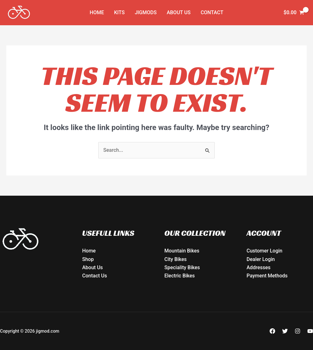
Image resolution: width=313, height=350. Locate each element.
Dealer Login (261, 259)
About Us (179, 12)
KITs (119, 12)
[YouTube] (310, 331)
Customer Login (264, 251)
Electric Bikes (179, 276)
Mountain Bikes (181, 251)
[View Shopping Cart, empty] (294, 12)
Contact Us (94, 276)
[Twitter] (285, 331)
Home (97, 12)
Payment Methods (267, 276)
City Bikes (175, 259)
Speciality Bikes (182, 267)
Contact (212, 12)
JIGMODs (145, 12)
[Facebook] (272, 331)
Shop (88, 259)
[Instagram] (297, 331)
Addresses (258, 267)
